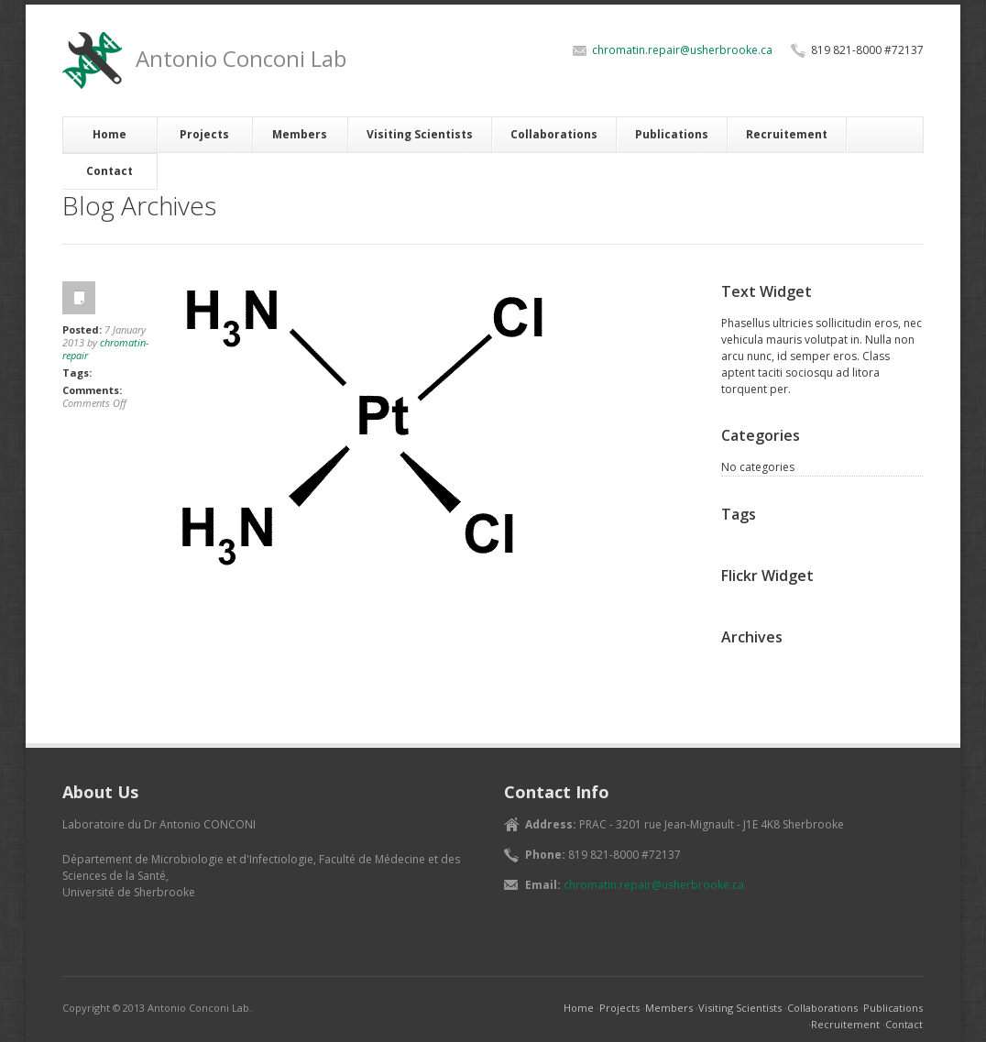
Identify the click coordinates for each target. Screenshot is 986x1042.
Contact (109, 171)
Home (109, 134)
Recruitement (786, 134)
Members (299, 134)
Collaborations (553, 134)
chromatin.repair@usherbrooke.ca (682, 50)
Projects (204, 134)
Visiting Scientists (420, 134)
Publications (671, 134)
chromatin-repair (105, 348)
